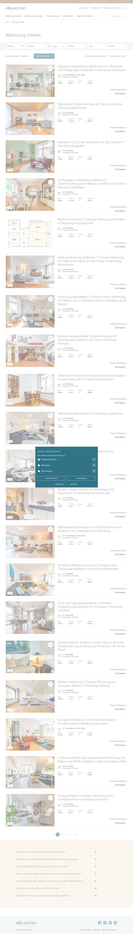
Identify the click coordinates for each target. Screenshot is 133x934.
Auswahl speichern (51, 478)
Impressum (73, 484)
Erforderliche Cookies (49, 459)
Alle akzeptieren (82, 478)
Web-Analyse (45, 465)
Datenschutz (59, 484)
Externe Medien (46, 471)
